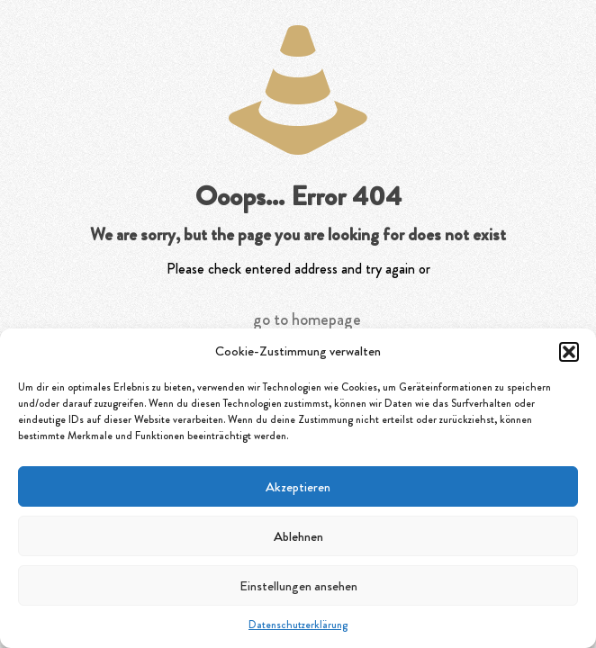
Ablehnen (298, 536)
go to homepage (307, 319)
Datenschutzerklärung (298, 624)
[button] (569, 352)
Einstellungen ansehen (298, 586)
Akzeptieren (298, 487)
